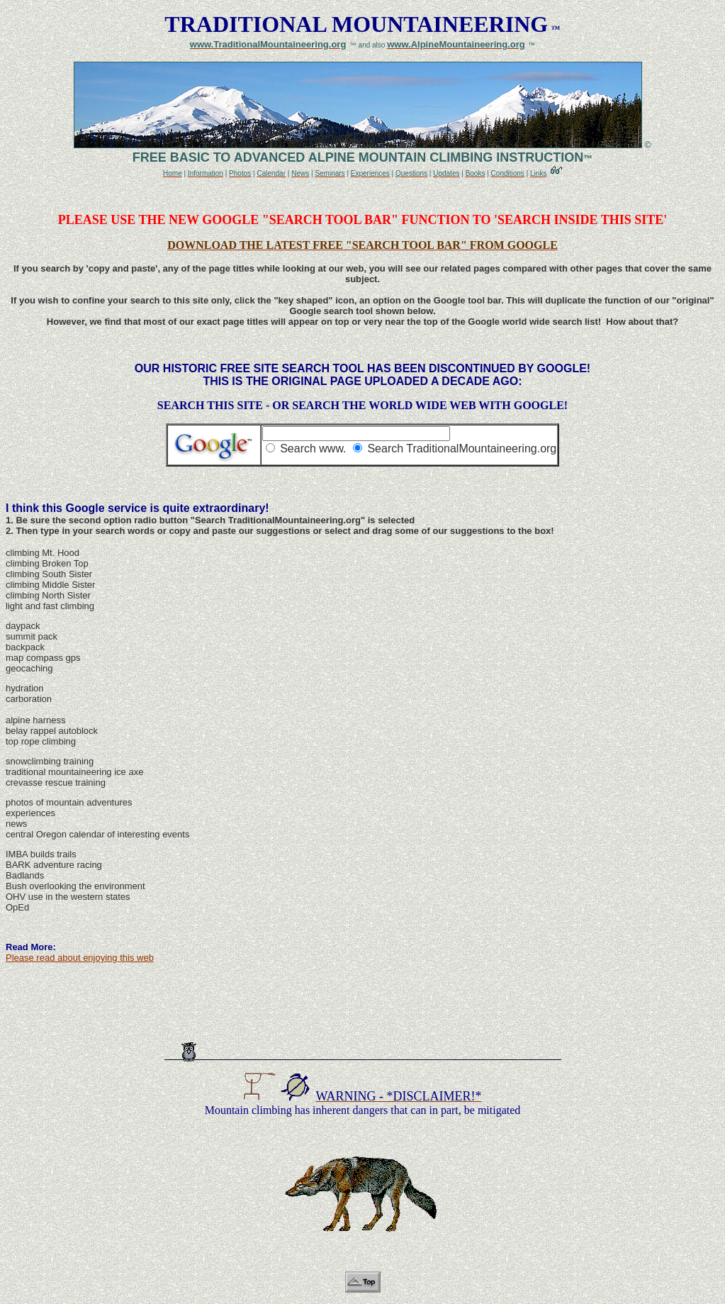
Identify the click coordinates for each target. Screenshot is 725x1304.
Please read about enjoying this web (80, 957)
